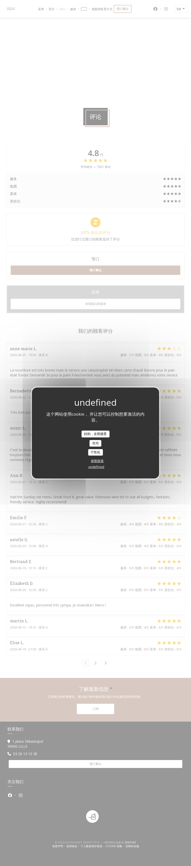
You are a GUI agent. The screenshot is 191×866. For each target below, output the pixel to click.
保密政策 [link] (97, 461)
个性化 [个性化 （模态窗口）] (95, 452)
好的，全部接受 (95, 434)
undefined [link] (96, 467)
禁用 (95, 443)
